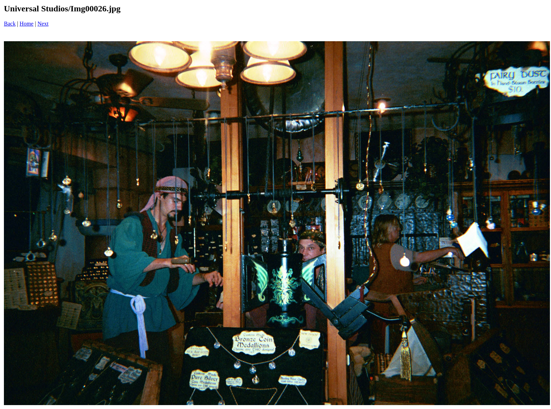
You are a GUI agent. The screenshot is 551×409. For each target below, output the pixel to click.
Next (42, 24)
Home (26, 24)
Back (10, 24)
